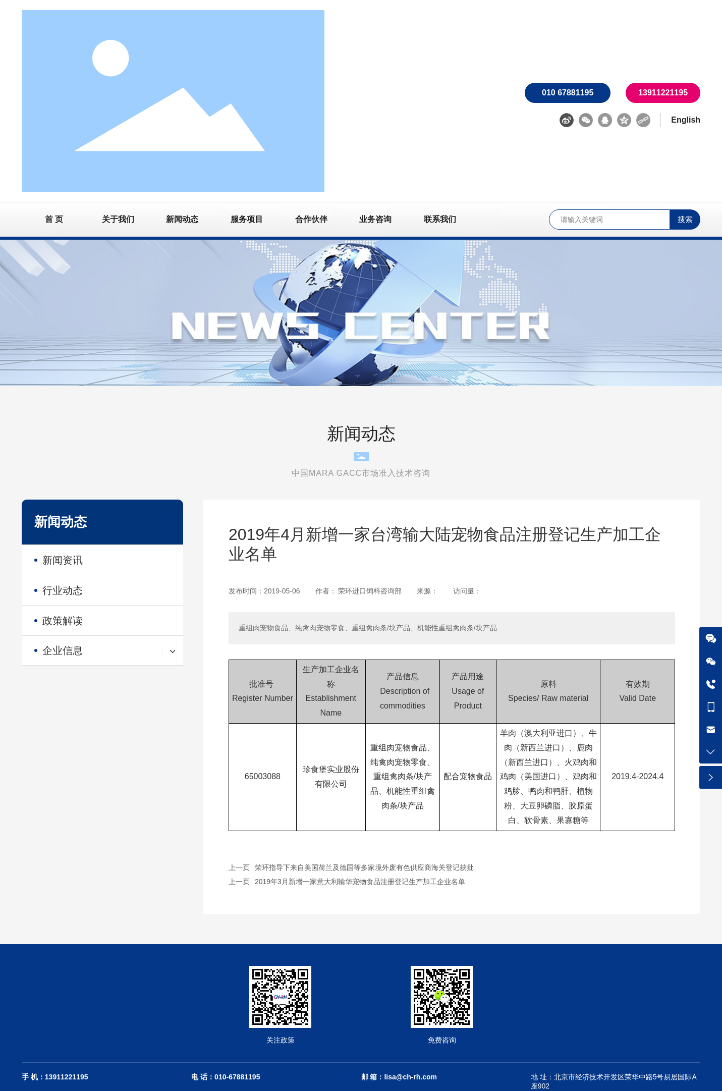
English (685, 120)
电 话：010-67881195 (225, 1077)
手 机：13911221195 (55, 1077)
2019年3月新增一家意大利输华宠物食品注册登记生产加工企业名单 (360, 882)
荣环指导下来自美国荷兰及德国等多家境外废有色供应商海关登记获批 (364, 867)
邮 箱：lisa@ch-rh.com (399, 1077)
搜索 (685, 219)
